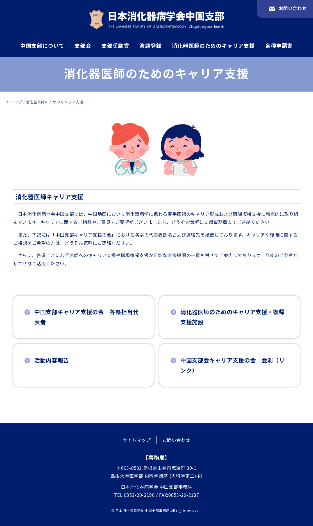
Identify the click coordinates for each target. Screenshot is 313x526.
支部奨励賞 (115, 45)
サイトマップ (137, 439)
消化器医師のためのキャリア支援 (213, 45)
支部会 (82, 45)
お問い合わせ (176, 439)
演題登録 (150, 45)
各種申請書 (279, 45)
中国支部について (42, 45)
